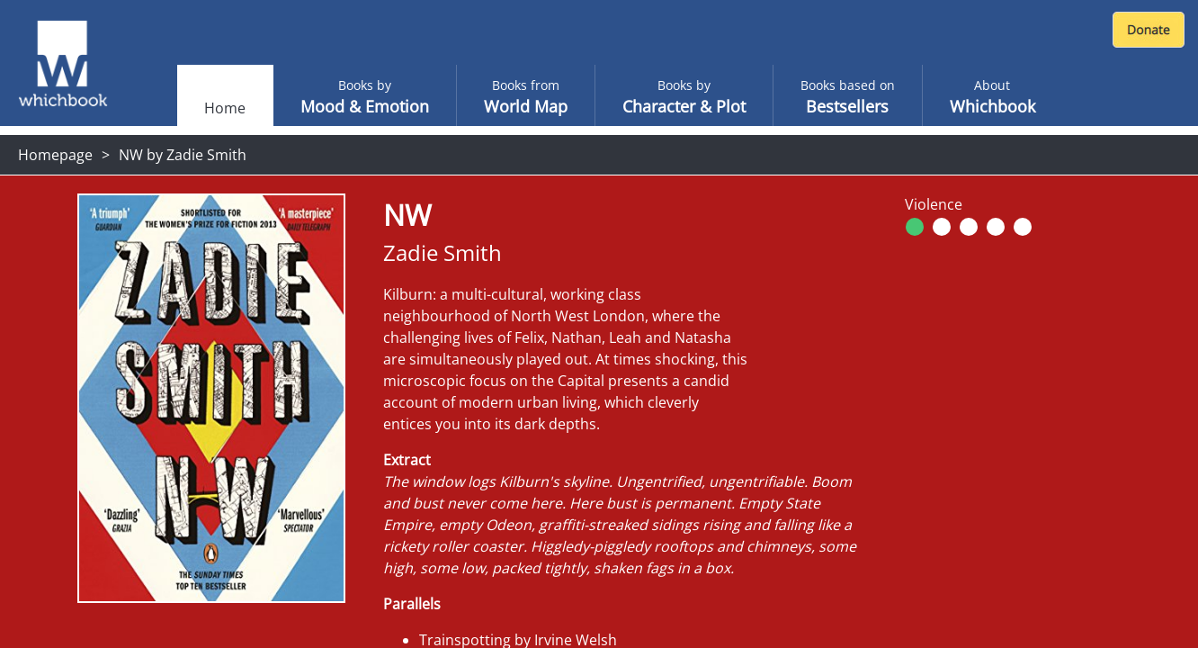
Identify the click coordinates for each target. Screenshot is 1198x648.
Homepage (55, 155)
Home (225, 108)
